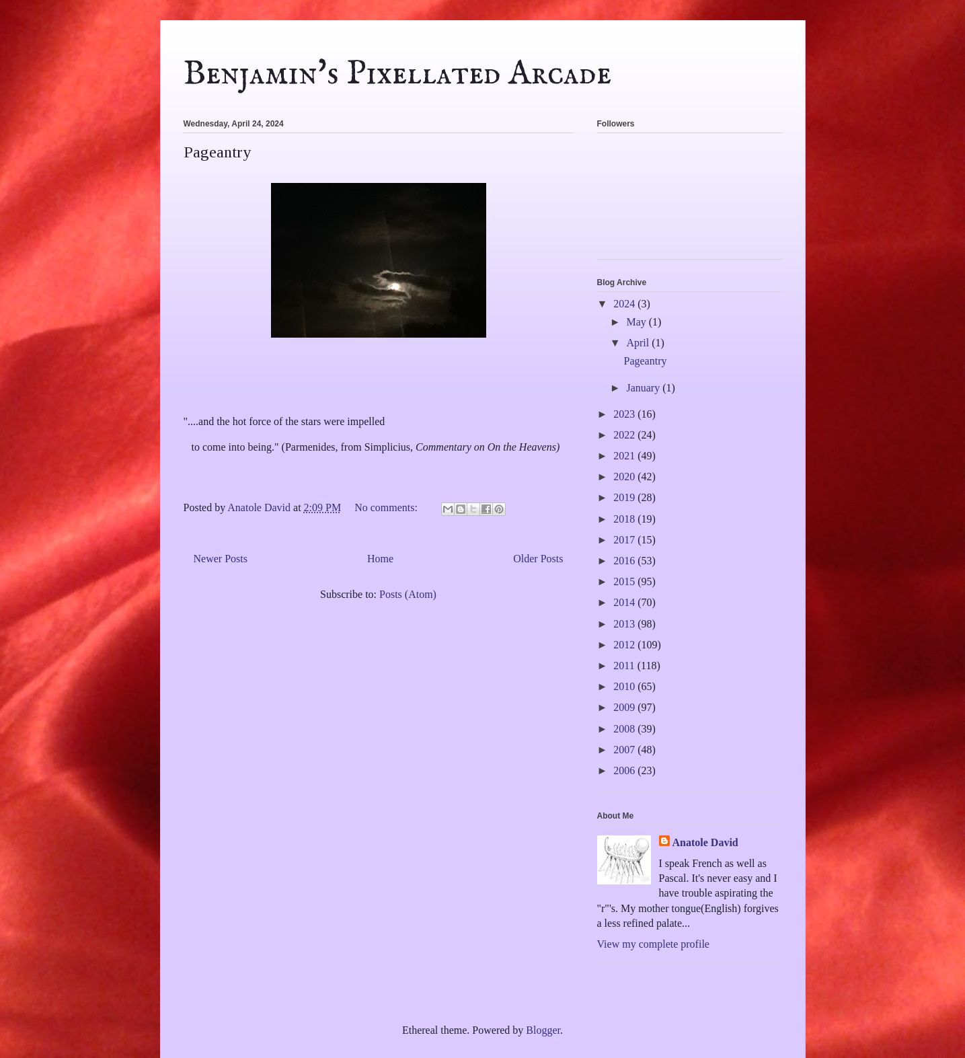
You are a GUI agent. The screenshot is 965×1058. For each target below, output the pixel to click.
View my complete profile (653, 944)
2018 (625, 519)
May (637, 322)
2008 (625, 728)
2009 (625, 707)
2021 (625, 455)
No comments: (387, 507)
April (639, 342)
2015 (625, 581)
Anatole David (705, 842)
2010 (625, 686)
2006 (625, 770)
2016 (625, 560)
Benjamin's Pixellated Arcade (397, 74)
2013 (625, 624)
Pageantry (217, 152)
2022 (625, 435)
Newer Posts (220, 558)
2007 (625, 749)
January (644, 387)
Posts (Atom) (407, 594)
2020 (625, 476)
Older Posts (538, 558)
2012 (625, 644)
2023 (625, 414)
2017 (625, 539)
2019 (625, 497)
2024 (625, 303)
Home (380, 558)
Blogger (543, 1030)
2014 (625, 602)
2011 (625, 665)
